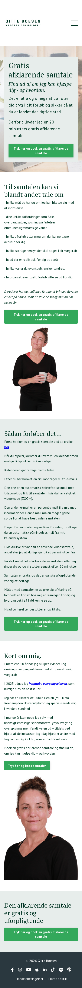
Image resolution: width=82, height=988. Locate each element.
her (6, 447)
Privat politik (57, 979)
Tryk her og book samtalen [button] (27, 766)
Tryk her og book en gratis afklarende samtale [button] (41, 150)
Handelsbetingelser (29, 979)
